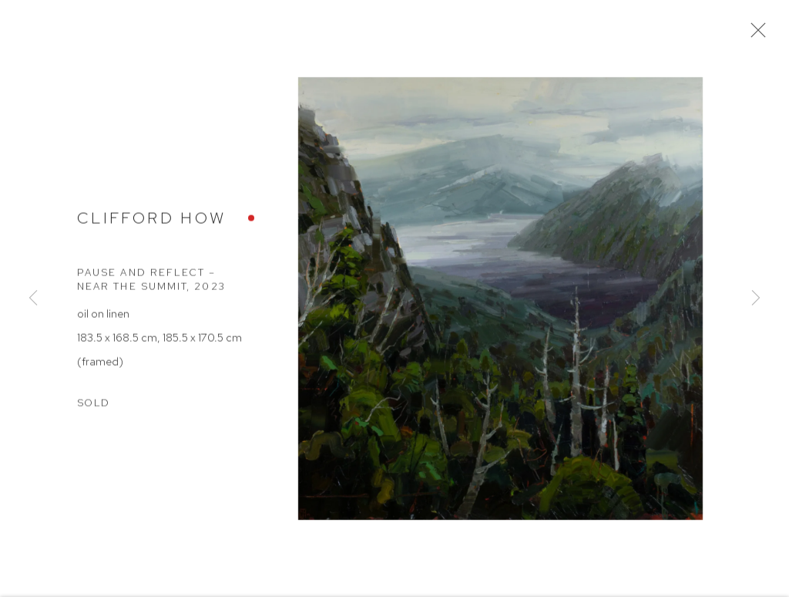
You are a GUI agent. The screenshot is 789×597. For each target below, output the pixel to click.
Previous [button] (33, 298)
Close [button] (755, 34)
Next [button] (756, 298)
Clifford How (151, 221)
